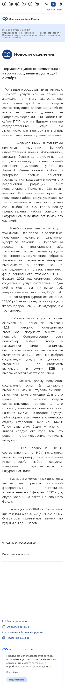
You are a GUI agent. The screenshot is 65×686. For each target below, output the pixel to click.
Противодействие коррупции (25, 632)
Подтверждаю (16, 680)
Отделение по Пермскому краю (19, 33)
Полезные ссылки (18, 638)
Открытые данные (18, 627)
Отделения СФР (21, 30)
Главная (6, 30)
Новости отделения (48, 33)
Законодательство (18, 621)
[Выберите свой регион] (61, 4)
